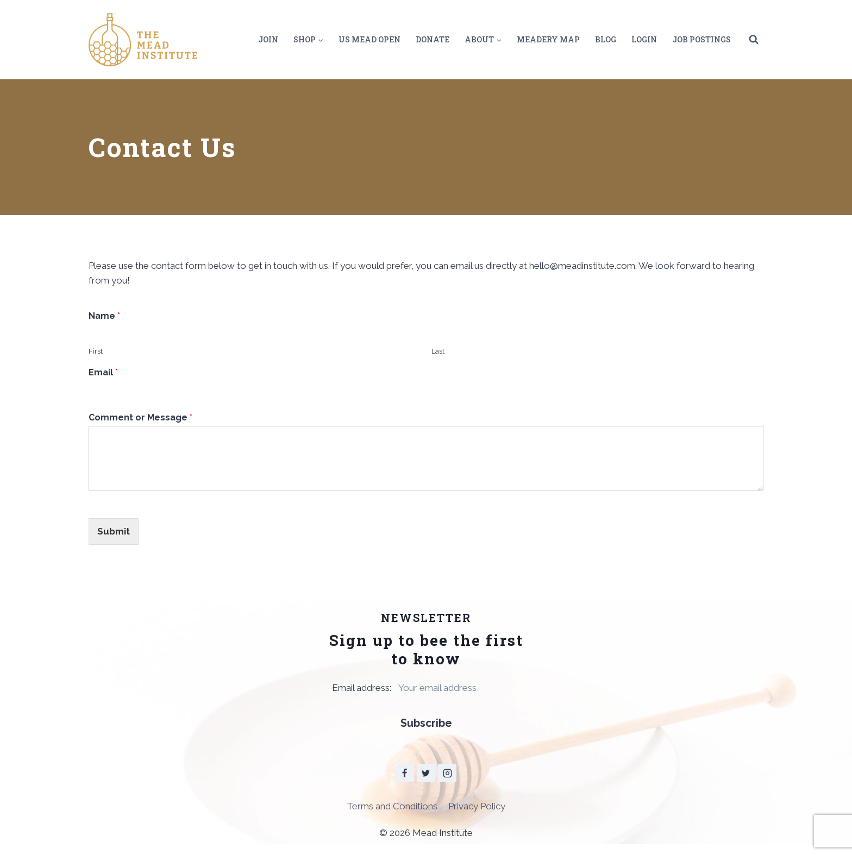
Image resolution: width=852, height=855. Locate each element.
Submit (113, 531)
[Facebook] (405, 773)
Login (644, 39)
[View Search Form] (753, 39)
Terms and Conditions (392, 806)
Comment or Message (140, 417)
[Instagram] (447, 773)
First (96, 351)
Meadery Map (548, 39)
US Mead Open (369, 39)
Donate (432, 39)
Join (268, 39)
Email (103, 372)
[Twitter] (426, 773)
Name (104, 316)
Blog (605, 39)
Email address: (426, 687)
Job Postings (701, 39)
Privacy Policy (476, 806)
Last (437, 351)
